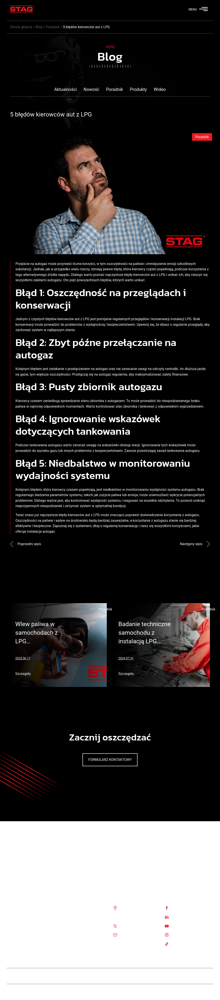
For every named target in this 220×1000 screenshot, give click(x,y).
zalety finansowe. (175, 374)
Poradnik (114, 89)
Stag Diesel (94, 976)
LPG (188, 319)
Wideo (160, 89)
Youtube (178, 926)
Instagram (180, 935)
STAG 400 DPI (121, 976)
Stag (206, 992)
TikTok (177, 944)
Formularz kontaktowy (110, 760)
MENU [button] (198, 9)
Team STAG (69, 976)
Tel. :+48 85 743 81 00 (137, 926)
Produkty (138, 89)
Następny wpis (195, 544)
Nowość (91, 89)
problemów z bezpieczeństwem (99, 451)
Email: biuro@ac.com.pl (139, 935)
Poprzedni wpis (25, 544)
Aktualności (65, 89)
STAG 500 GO (149, 976)
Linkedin (178, 917)
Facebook (179, 908)
